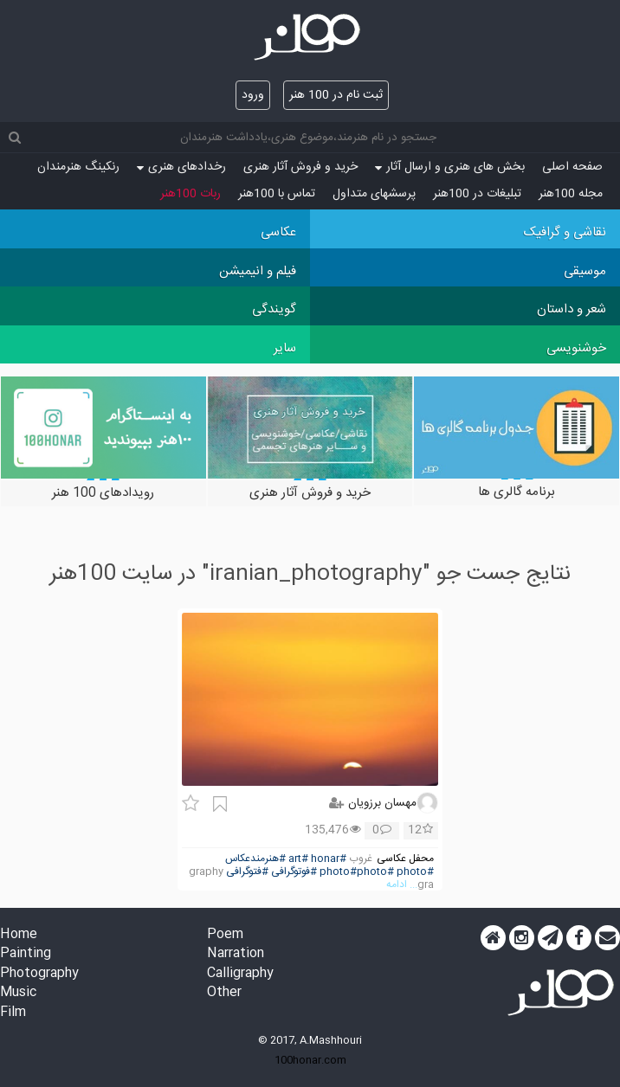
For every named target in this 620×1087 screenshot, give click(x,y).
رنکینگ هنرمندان (78, 167)
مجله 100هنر (571, 193)
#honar (328, 858)
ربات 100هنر (190, 193)
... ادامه (401, 884)
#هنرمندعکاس (255, 858)
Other (224, 993)
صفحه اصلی (572, 167)
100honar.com (310, 1060)
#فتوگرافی (247, 871)
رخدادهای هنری (181, 167)
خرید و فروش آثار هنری (300, 167)
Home (18, 935)
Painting (25, 954)
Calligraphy (240, 974)
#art (298, 858)
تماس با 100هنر (276, 193)
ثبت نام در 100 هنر (336, 95)
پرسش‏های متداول (374, 193)
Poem (225, 935)
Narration (235, 954)
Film (13, 1013)
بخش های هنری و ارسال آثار (450, 167)
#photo (415, 871)
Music (18, 993)
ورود (253, 95)
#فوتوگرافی (294, 871)
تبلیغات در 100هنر (477, 193)
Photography (39, 974)
